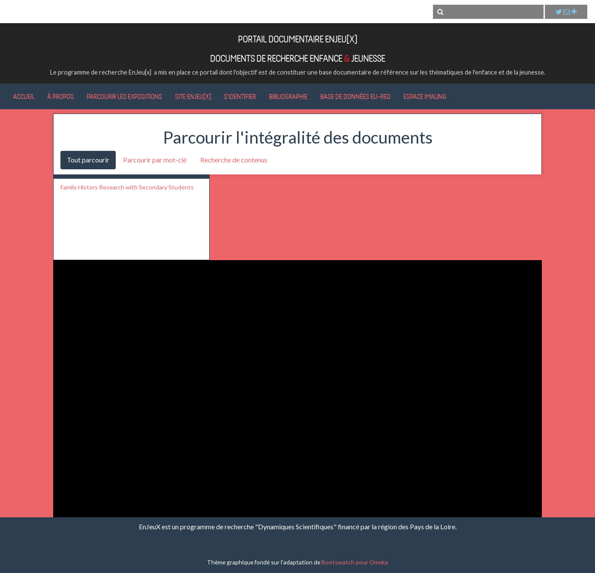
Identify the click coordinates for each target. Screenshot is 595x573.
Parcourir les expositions (124, 96)
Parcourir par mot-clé (154, 160)
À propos (60, 96)
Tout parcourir (88, 160)
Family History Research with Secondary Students (127, 187)
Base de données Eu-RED (355, 96)
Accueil (23, 96)
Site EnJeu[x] (193, 96)
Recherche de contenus (233, 160)
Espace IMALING (424, 96)
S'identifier (240, 96)
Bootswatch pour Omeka (355, 562)
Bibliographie (288, 96)
